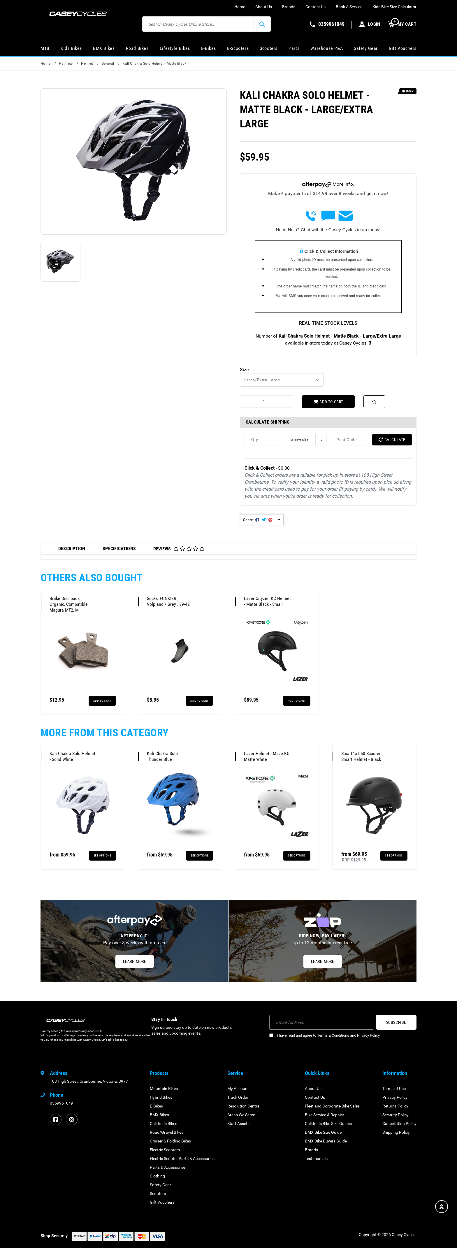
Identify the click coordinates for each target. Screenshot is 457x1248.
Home (239, 6)
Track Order (237, 1097)
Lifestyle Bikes (175, 48)
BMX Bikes (104, 48)
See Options (102, 855)
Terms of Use (394, 1088)
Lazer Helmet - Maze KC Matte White (266, 756)
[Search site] (262, 24)
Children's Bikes (163, 1123)
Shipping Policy (396, 1132)
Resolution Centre (243, 1106)
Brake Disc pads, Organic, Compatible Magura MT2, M (69, 604)
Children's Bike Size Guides (328, 1123)
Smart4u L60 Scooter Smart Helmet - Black (361, 756)
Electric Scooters (165, 1149)
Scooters (268, 48)
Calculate (392, 439)
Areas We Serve (241, 1114)
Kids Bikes (71, 48)
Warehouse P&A (326, 48)
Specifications (119, 548)
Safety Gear (366, 48)
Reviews (179, 549)
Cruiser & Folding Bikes (170, 1141)
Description (71, 548)
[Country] (307, 439)
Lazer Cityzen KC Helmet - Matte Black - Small (267, 601)
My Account (238, 1088)
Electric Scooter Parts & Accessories (182, 1158)
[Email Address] (321, 1022)
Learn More (134, 961)
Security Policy (395, 1114)
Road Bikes (137, 48)
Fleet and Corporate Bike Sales (332, 1106)
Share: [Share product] (258, 519)
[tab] (72, 548)
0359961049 (61, 1103)
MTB (45, 48)
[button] (374, 401)
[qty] (264, 439)
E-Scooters (238, 48)
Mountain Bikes (164, 1088)
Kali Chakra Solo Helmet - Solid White (72, 756)
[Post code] (349, 439)
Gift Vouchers (402, 48)
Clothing (157, 1176)
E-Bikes (208, 48)
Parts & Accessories (168, 1167)
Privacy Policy (368, 1035)
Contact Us (315, 6)
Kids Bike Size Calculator (394, 6)
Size (244, 369)
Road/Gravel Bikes (166, 1132)
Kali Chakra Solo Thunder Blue (162, 756)
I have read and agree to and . (324, 1035)
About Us (263, 6)
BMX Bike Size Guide (323, 1132)
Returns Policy (395, 1106)
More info (327, 184)
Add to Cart (328, 401)
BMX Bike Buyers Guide (326, 1141)
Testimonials (316, 1158)
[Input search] (198, 24)
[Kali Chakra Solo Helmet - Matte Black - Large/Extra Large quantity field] (266, 401)
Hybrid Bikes (161, 1097)
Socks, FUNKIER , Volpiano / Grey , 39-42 (168, 601)
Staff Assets (238, 1123)
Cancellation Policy (399, 1123)
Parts (294, 48)
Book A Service (349, 6)
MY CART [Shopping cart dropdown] (402, 24)
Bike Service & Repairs (324, 1114)
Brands (288, 6)
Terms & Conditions (333, 1035)
